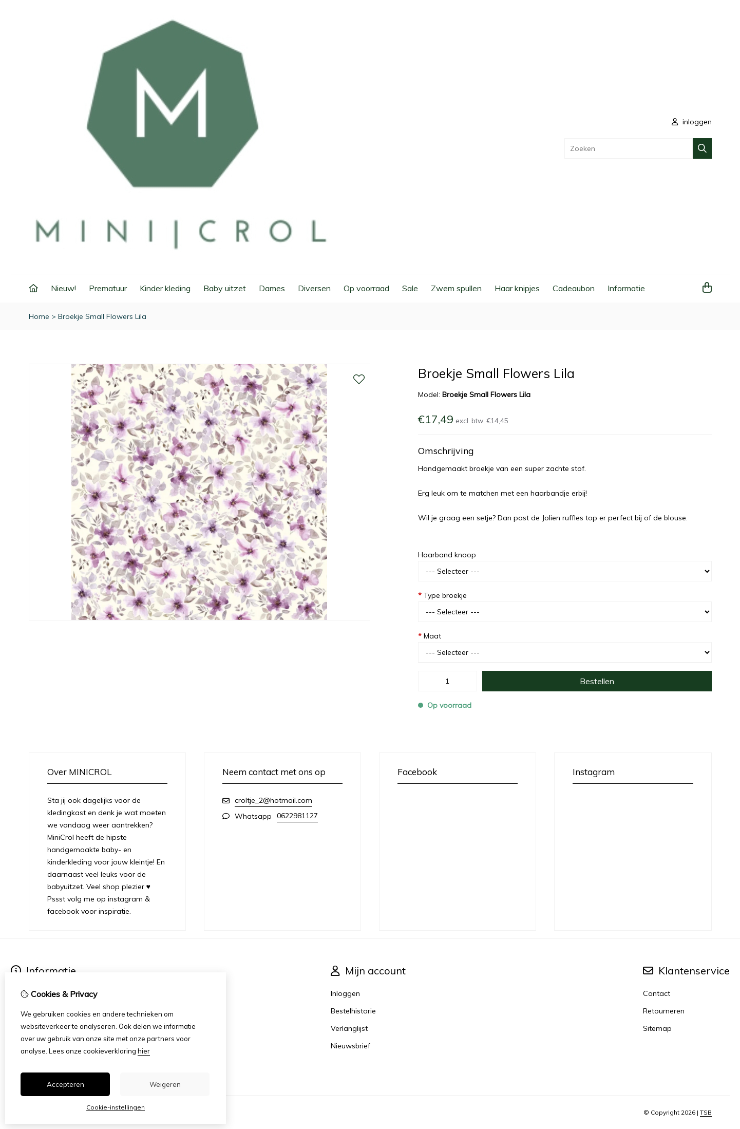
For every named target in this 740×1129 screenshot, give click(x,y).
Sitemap (657, 1028)
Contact (656, 993)
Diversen (314, 288)
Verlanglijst (349, 1028)
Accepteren (65, 1084)
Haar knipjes (517, 288)
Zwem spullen (456, 288)
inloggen (692, 121)
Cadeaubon (574, 288)
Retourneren (664, 1010)
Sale (410, 288)
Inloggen (345, 993)
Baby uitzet (224, 288)
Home (39, 316)
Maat (429, 636)
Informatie (626, 288)
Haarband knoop (447, 554)
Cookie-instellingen (115, 1107)
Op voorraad (366, 288)
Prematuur (108, 288)
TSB (706, 1112)
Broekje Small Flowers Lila (102, 316)
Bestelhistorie (353, 1010)
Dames (272, 288)
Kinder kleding (165, 288)
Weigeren (165, 1084)
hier (144, 1051)
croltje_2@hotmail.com (273, 800)
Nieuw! (63, 288)
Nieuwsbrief (350, 1045)
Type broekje (442, 595)
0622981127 (297, 815)
